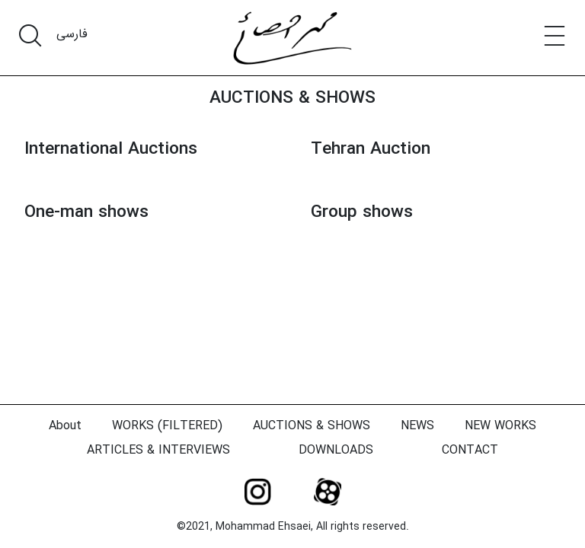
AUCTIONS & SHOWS (292, 98)
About (65, 425)
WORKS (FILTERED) (167, 425)
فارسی (72, 33)
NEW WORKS (500, 425)
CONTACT (470, 450)
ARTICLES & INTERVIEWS (158, 450)
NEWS (417, 425)
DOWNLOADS (336, 450)
